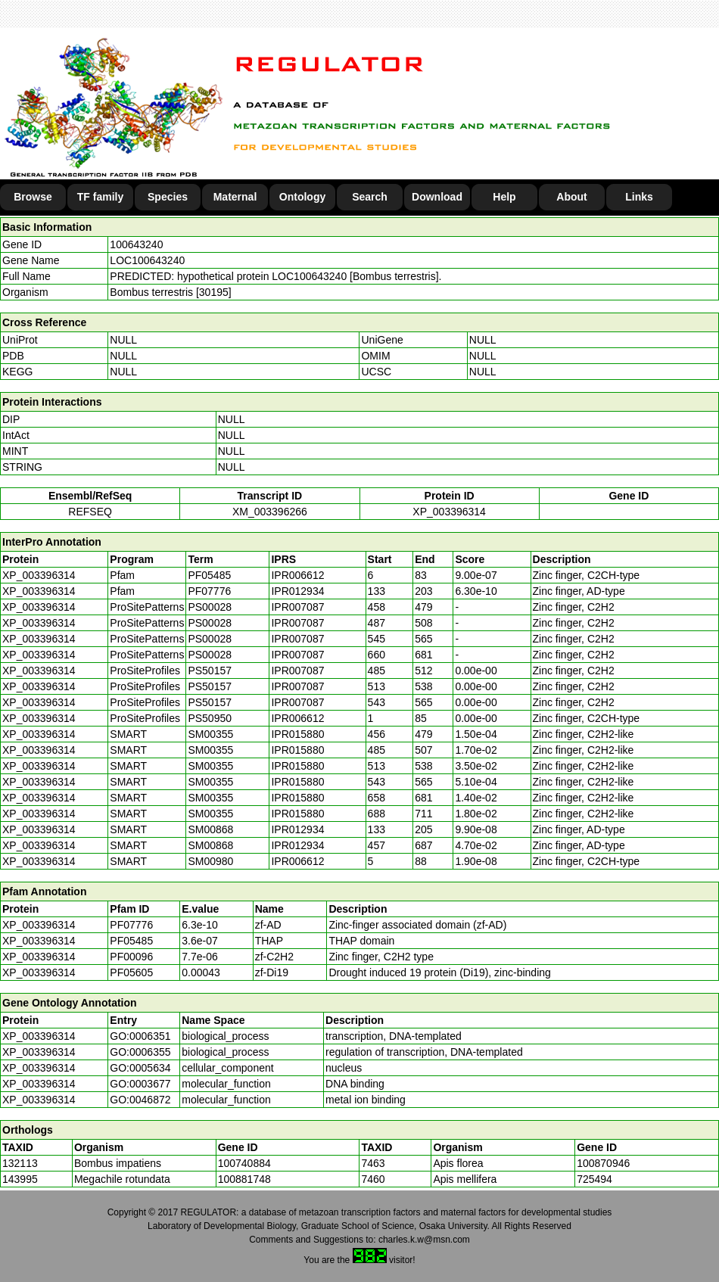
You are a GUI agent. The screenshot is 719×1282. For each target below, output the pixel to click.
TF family (100, 197)
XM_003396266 (269, 512)
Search (370, 197)
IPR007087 (297, 607)
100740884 (244, 1163)
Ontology (302, 197)
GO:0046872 (140, 1100)
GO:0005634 (140, 1068)
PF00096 (131, 957)
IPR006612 (297, 575)
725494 (594, 1179)
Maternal (235, 197)
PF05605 (131, 972)
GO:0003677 (140, 1084)
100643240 (136, 244)
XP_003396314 (449, 512)
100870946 (603, 1163)
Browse (33, 197)
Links (639, 197)
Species (168, 197)
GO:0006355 (140, 1052)
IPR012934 (297, 591)
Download (437, 197)
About (571, 197)
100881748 (244, 1179)
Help (504, 197)
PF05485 (131, 941)
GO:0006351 (140, 1036)
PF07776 (131, 925)
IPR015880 (297, 734)
